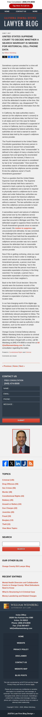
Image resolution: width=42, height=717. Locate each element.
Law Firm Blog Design (20, 714)
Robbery (7, 500)
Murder (7, 492)
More (35, 11)
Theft (6, 524)
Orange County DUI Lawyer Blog (16, 566)
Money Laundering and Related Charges (19, 596)
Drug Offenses (10, 484)
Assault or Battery (11, 504)
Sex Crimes (9, 488)
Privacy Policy (21, 649)
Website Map (21, 669)
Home (7, 11)
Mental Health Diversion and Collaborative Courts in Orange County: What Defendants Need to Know (20, 585)
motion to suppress (23, 228)
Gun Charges (9, 508)
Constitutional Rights (15, 352)
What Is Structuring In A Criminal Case (18, 592)
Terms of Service (25, 684)
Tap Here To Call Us (21, 6)
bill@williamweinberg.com (21, 628)
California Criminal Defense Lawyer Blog (21, 22)
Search (21, 549)
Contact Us (21, 11)
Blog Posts (21, 675)
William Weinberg (29, 707)
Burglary (7, 520)
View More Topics (9, 528)
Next (22, 366)
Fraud (6, 516)
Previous (6, 366)
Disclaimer (21, 656)
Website (21, 643)
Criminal (28, 352)
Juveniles (8, 512)
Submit (21, 420)
